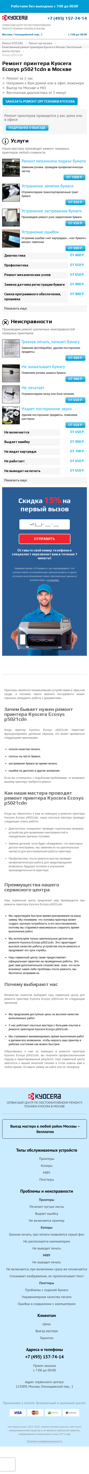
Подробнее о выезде (27, 128)
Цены (47, 1324)
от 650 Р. (75, 202)
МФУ (46, 1172)
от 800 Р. (75, 248)
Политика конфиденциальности (44, 1441)
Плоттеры (46, 1179)
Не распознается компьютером (46, 1241)
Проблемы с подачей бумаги (46, 1290)
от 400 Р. (75, 358)
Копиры (47, 1165)
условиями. (53, 580)
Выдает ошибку (46, 1213)
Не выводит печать (47, 1248)
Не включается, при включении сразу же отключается (46, 1269)
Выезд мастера (46, 1331)
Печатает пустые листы (47, 1206)
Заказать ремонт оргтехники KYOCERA (40, 101)
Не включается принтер (46, 1220)
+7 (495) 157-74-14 (67, 18)
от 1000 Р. (74, 177)
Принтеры (46, 1158)
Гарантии (46, 1338)
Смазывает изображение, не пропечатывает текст (46, 1276)
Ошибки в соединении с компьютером (47, 1304)
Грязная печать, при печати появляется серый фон (46, 1234)
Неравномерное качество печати (47, 1297)
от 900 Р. (75, 379)
